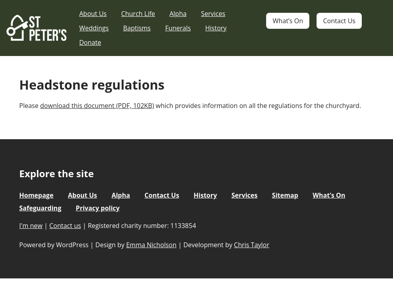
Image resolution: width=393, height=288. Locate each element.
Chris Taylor (251, 244)
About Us (93, 13)
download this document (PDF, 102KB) (97, 105)
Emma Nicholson (151, 244)
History (216, 28)
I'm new (30, 225)
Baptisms (137, 28)
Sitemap (285, 195)
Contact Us (339, 20)
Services (213, 13)
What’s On (288, 20)
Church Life (138, 13)
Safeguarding (40, 208)
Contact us (65, 225)
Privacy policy (98, 208)
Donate (90, 42)
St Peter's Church (36, 28)
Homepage (36, 195)
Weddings (94, 28)
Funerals (178, 28)
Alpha (177, 13)
